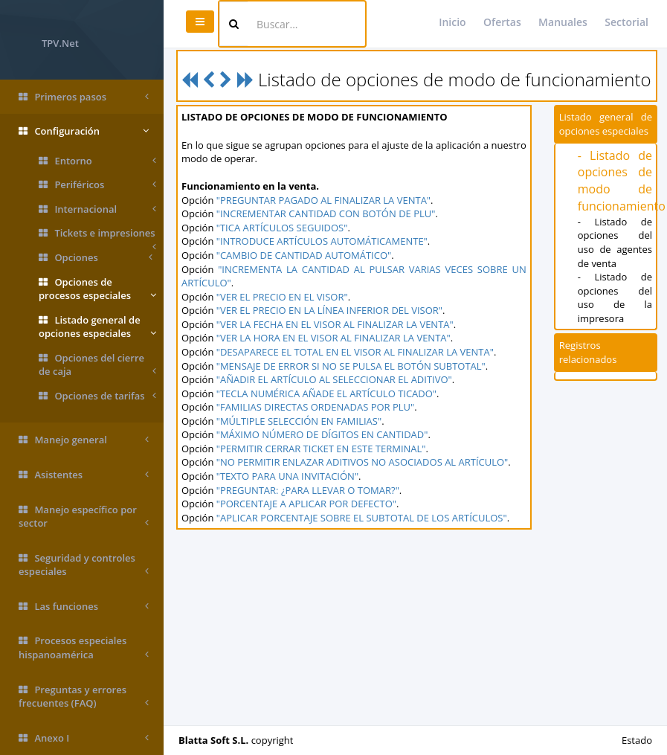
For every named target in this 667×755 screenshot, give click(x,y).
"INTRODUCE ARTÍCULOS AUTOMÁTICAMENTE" (322, 241)
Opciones (95, 258)
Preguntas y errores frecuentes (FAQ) (84, 696)
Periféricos (97, 185)
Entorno (97, 161)
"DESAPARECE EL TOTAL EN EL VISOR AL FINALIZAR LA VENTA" (355, 352)
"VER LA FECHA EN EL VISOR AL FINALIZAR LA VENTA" (335, 324)
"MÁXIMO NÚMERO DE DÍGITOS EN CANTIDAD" (322, 434)
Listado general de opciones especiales (97, 327)
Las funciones (84, 607)
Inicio (452, 22)
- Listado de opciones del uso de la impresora (615, 297)
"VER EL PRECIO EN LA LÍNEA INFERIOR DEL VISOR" (329, 310)
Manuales (562, 22)
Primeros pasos (84, 97)
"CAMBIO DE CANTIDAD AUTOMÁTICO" (303, 255)
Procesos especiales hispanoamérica (84, 647)
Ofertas (502, 22)
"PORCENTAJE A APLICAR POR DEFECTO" (306, 503)
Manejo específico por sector (84, 516)
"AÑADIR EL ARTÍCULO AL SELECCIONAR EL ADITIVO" (334, 379)
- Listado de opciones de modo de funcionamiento (622, 181)
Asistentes (84, 475)
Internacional (97, 209)
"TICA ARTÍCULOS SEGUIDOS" (282, 227)
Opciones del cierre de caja (97, 365)
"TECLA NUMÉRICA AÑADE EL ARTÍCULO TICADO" (326, 393)
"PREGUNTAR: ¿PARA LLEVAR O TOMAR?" (307, 490)
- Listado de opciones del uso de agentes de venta (615, 242)
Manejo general (84, 440)
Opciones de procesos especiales (97, 289)
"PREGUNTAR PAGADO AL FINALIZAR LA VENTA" (323, 200)
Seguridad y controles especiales (84, 565)
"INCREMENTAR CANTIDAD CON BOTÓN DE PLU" (326, 213)
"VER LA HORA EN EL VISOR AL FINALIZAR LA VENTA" (333, 337)
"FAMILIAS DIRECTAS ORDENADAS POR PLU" (315, 407)
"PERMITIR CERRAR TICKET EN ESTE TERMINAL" (321, 448)
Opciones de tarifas (97, 396)
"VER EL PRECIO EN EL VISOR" (282, 296)
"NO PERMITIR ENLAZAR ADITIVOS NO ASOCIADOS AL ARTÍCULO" (362, 462)
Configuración (84, 131)
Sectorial (626, 22)
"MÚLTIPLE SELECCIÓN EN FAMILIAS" (298, 421)
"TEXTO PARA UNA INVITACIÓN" (287, 476)
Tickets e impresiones (97, 235)
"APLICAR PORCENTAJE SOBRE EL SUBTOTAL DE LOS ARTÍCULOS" (361, 517)
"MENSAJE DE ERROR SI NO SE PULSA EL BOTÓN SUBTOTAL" (351, 366)
